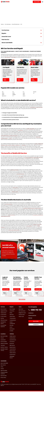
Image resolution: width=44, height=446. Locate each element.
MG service (7, 57)
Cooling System (13, 320)
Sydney (36, 143)
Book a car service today (14, 229)
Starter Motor (12, 316)
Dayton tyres (21, 316)
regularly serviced (14, 169)
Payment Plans (4, 375)
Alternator (12, 314)
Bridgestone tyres (22, 312)
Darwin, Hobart (11, 145)
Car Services (8, 24)
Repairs (4, 33)
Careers (2, 368)
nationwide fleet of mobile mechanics (9, 135)
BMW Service (12, 345)
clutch (10, 138)
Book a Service (3, 309)
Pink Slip (2, 318)
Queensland (3, 339)
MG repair (13, 57)
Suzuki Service (12, 354)
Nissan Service (12, 350)
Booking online (15, 191)
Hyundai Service (13, 339)
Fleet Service (5, 39)
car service (20, 130)
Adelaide (24, 145)
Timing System (13, 318)
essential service (20, 173)
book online (15, 187)
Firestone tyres (22, 314)
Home (2, 24)
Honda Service (12, 338)
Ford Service (12, 341)
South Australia (4, 341)
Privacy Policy (3, 377)
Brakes (11, 312)
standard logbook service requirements (32, 208)
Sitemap (30, 318)
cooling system (4, 138)
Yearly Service (3, 312)
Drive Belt (11, 325)
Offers (2, 366)
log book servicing (8, 204)
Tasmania (3, 345)
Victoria (2, 338)
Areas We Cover (6, 36)
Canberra (17, 145)
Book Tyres (21, 309)
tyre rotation (29, 225)
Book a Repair (12, 309)
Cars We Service (15, 24)
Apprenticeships (4, 370)
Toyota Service (13, 349)
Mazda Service (12, 347)
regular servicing (11, 214)
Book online (33, 80)
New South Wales (4, 336)
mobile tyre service (37, 224)
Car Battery (12, 310)
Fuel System (12, 328)
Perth (6, 145)
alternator (38, 136)
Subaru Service (13, 352)
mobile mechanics (30, 128)
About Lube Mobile (7, 42)
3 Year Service (3, 314)
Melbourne (40, 143)
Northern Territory (4, 347)
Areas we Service (32, 315)
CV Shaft (11, 330)
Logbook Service (4, 310)
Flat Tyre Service (22, 310)
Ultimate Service (4, 320)
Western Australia (4, 343)
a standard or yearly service (36, 107)
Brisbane (3, 145)
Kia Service (12, 343)
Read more (5, 80)
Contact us (30, 313)
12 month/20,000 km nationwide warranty (33, 157)
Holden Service (13, 336)
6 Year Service (3, 316)
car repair (21, 176)
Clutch (11, 327)
